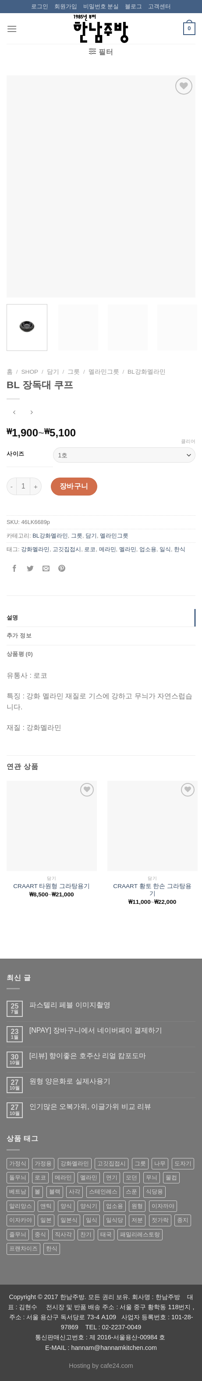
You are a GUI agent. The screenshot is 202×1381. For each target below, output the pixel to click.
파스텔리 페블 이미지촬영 (69, 1005)
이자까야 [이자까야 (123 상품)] (163, 1206)
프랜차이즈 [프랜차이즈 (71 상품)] (23, 1248)
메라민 (107, 549)
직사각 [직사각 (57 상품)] (63, 1234)
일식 (165, 549)
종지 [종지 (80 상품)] (182, 1220)
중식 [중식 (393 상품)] (40, 1234)
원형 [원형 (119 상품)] (137, 1206)
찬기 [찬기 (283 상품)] (86, 1234)
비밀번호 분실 (101, 6)
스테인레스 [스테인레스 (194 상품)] (103, 1191)
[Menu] (12, 28)
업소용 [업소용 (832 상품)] (114, 1206)
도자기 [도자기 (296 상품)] (182, 1163)
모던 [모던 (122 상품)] (131, 1177)
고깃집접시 (67, 549)
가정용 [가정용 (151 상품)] (43, 1163)
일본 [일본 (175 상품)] (46, 1220)
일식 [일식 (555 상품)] (91, 1220)
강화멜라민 (35, 549)
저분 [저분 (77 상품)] (137, 1220)
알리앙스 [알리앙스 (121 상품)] (20, 1206)
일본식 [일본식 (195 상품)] (69, 1220)
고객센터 (159, 6)
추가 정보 (19, 635)
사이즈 (16, 454)
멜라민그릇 (104, 371)
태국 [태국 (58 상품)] (106, 1234)
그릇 (73, 371)
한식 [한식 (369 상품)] (51, 1248)
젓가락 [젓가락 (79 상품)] (160, 1220)
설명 (12, 617)
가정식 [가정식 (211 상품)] (17, 1163)
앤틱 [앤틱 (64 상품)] (46, 1206)
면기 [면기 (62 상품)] (111, 1177)
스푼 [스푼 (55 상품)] (131, 1191)
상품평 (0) (20, 654)
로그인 (39, 6)
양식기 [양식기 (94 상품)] (88, 1206)
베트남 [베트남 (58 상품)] (17, 1191)
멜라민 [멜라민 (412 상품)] (88, 1177)
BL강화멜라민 (147, 371)
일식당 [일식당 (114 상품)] (114, 1220)
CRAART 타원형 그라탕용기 (51, 886)
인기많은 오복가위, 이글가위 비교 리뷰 (90, 1106)
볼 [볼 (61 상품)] (37, 1191)
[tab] (101, 618)
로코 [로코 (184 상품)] (40, 1177)
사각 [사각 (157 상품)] (74, 1191)
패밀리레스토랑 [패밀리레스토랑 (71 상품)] (140, 1234)
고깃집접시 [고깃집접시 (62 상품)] (111, 1163)
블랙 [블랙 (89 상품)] (54, 1191)
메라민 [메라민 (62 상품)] (63, 1177)
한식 (179, 549)
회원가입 (65, 6)
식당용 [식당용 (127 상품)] (154, 1191)
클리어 (188, 441)
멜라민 (127, 549)
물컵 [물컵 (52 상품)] (171, 1177)
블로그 (133, 6)
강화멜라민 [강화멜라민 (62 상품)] (74, 1163)
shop (30, 371)
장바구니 (74, 486)
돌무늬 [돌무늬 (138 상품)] (17, 1177)
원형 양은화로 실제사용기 (69, 1081)
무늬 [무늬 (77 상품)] (151, 1177)
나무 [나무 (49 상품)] (160, 1163)
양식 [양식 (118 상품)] (66, 1206)
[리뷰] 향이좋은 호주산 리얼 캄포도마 (87, 1055)
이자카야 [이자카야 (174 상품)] (20, 1220)
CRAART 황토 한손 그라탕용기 (152, 890)
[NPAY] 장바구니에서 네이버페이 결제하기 (95, 1030)
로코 (90, 549)
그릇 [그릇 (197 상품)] (140, 1163)
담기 (53, 371)
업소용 (147, 549)
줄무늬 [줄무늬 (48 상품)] (17, 1234)
